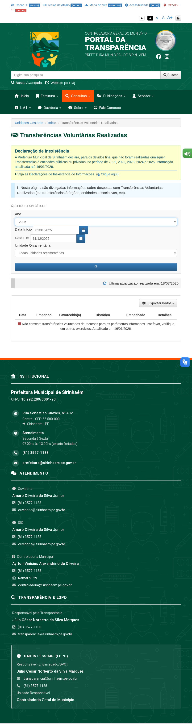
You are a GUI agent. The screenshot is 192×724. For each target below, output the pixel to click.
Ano (18, 214)
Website (60, 83)
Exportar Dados (158, 303)
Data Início (23, 229)
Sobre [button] (77, 108)
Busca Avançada (26, 83)
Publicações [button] (111, 96)
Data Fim (22, 238)
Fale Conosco (107, 108)
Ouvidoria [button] (49, 108)
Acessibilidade (142, 5)
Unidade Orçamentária (32, 245)
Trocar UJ (25, 5)
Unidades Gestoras (29, 123)
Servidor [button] (143, 96)
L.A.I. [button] (23, 108)
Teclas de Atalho (62, 5)
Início (22, 96)
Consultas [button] (77, 96)
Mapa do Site (103, 5)
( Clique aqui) (107, 174)
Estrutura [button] (47, 96)
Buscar (170, 75)
